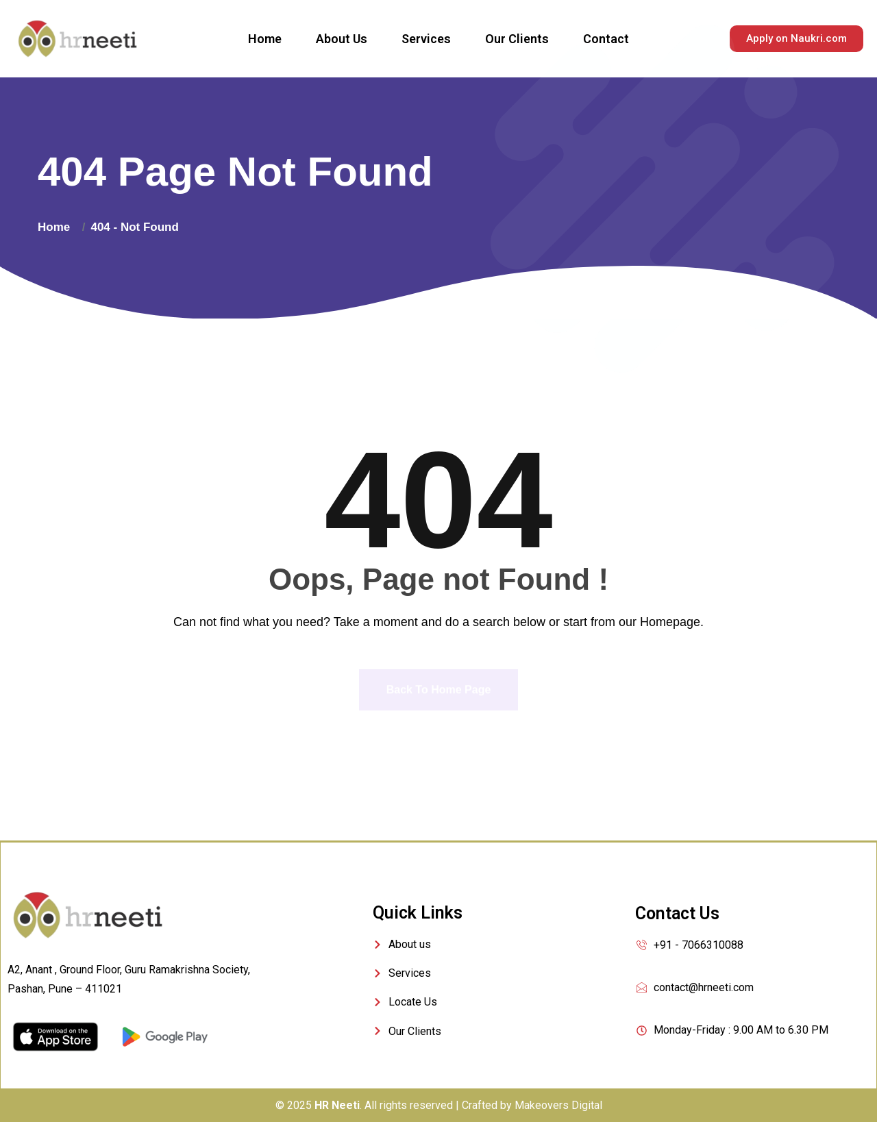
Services (426, 39)
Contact (606, 39)
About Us (341, 39)
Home (265, 39)
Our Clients (517, 39)
